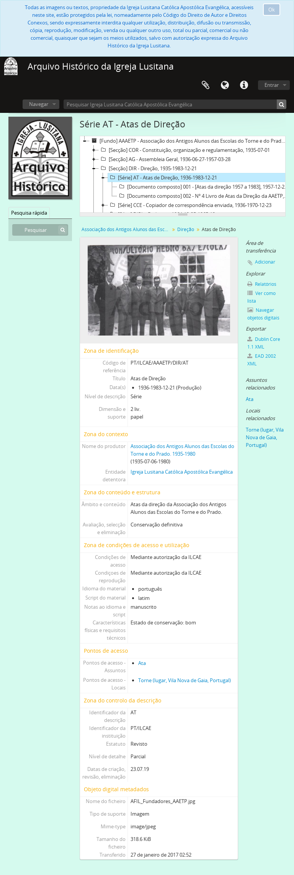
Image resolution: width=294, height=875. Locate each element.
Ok (271, 9)
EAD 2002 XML (261, 360)
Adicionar (265, 262)
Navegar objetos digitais (263, 314)
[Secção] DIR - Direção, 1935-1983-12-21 (148, 168)
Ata (142, 663)
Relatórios (261, 284)
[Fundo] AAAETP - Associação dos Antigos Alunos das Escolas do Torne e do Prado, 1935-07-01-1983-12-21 (189, 140)
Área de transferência (205, 85)
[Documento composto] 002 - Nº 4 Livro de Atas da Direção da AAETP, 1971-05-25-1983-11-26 (203, 195)
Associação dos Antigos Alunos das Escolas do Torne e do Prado (127, 229)
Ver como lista (261, 297)
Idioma (224, 85)
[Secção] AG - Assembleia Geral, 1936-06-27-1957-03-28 (164, 159)
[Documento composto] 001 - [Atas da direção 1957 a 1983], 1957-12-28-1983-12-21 (203, 186)
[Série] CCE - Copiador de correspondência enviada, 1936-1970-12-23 (189, 205)
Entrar (272, 84)
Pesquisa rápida (29, 212)
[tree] (182, 174)
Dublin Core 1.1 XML (263, 343)
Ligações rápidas (243, 85)
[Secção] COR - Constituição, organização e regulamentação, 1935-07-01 (184, 150)
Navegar (38, 104)
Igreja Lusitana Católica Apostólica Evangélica (182, 471)
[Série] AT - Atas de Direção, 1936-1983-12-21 (162, 177)
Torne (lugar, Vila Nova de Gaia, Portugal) (184, 680)
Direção (185, 229)
